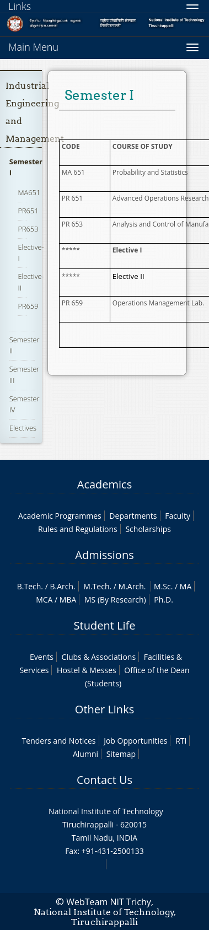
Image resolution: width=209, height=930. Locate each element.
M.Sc (162, 586)
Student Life (105, 625)
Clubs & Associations (99, 657)
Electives (22, 428)
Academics (104, 484)
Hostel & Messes (86, 670)
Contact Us (104, 779)
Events (41, 657)
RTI (180, 740)
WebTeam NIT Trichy (108, 902)
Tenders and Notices (59, 740)
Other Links (104, 709)
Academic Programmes (59, 515)
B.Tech (29, 586)
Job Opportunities (135, 740)
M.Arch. (132, 586)
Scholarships (147, 529)
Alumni (85, 754)
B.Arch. (62, 586)
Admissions (104, 554)
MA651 (29, 192)
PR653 (28, 229)
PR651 (28, 211)
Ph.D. (163, 599)
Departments (133, 515)
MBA (68, 599)
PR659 (28, 306)
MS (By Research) (115, 599)
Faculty (177, 515)
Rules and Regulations (77, 529)
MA (185, 586)
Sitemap (121, 754)
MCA (44, 599)
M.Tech (96, 586)
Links (19, 6)
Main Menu (33, 46)
